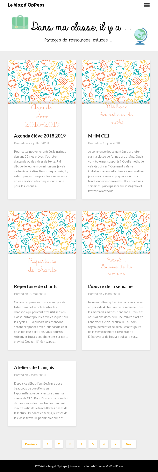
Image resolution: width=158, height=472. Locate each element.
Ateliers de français (34, 367)
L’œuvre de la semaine (110, 286)
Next (129, 444)
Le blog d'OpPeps (26, 5)
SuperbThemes (96, 466)
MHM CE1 (98, 136)
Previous (31, 444)
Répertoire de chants (35, 286)
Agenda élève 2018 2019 (40, 136)
